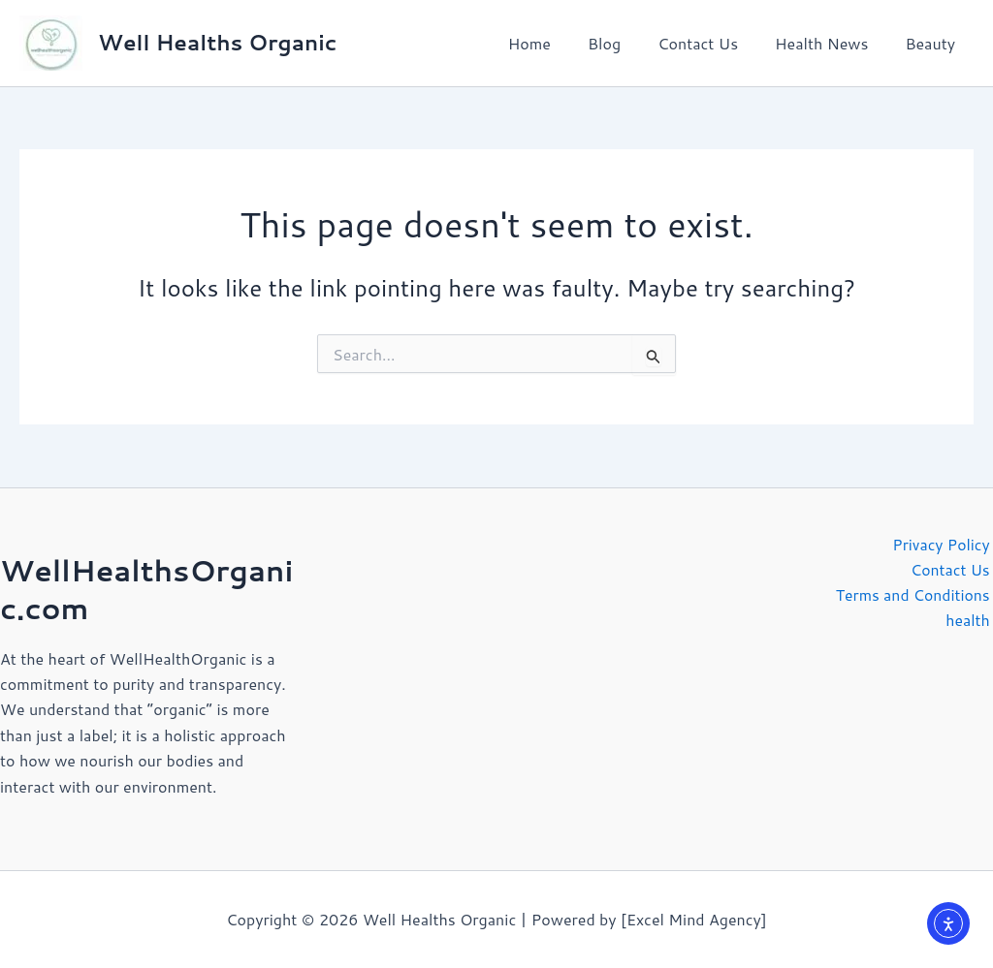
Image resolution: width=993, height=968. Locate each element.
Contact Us (712, 43)
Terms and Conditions (915, 594)
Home (555, 43)
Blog (624, 43)
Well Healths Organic (217, 42)
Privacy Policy (943, 544)
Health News (830, 43)
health (970, 620)
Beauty (933, 43)
